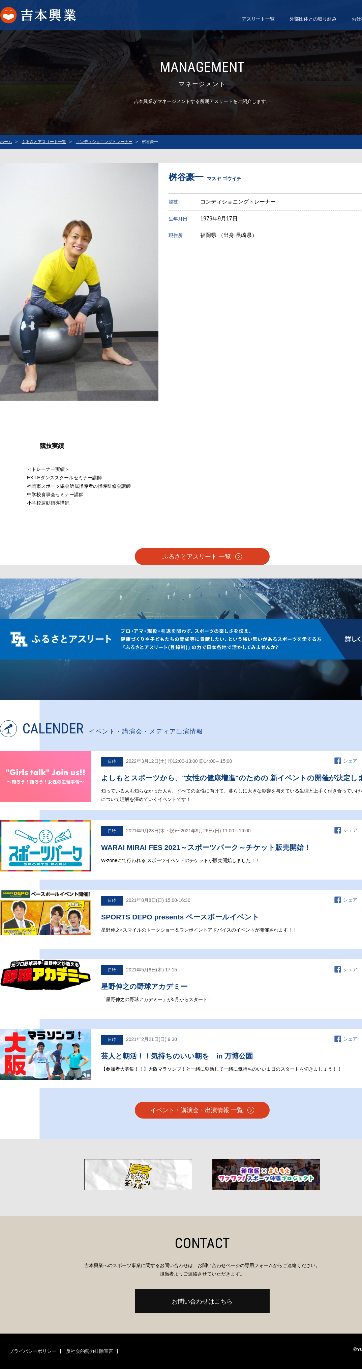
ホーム (6, 141)
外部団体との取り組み (313, 19)
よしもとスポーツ (45, 15)
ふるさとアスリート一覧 (44, 141)
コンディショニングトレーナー (104, 141)
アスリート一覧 (258, 19)
